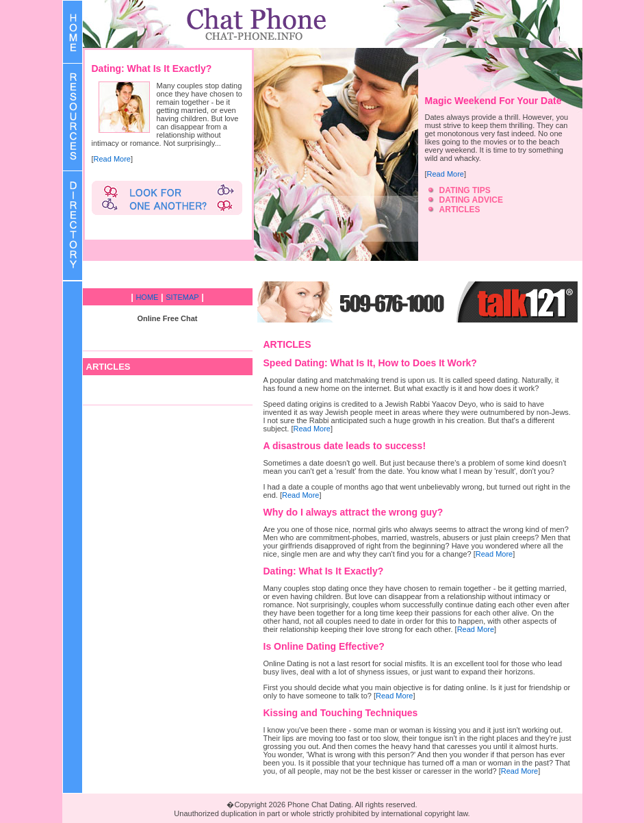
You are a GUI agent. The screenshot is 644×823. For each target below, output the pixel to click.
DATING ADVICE (471, 200)
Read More (112, 159)
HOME (147, 297)
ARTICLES (459, 209)
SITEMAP (182, 297)
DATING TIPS (465, 190)
